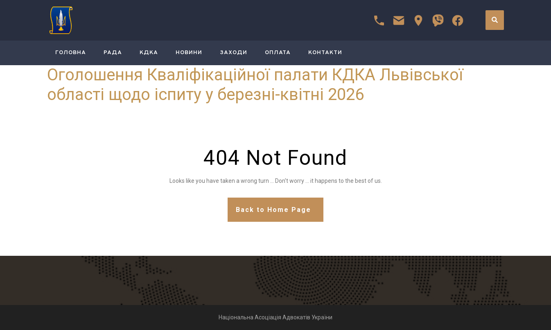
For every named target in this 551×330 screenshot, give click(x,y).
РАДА (113, 52)
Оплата (278, 52)
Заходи (233, 52)
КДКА (149, 52)
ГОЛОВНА (70, 52)
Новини (189, 52)
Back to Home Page (273, 210)
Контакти (325, 52)
